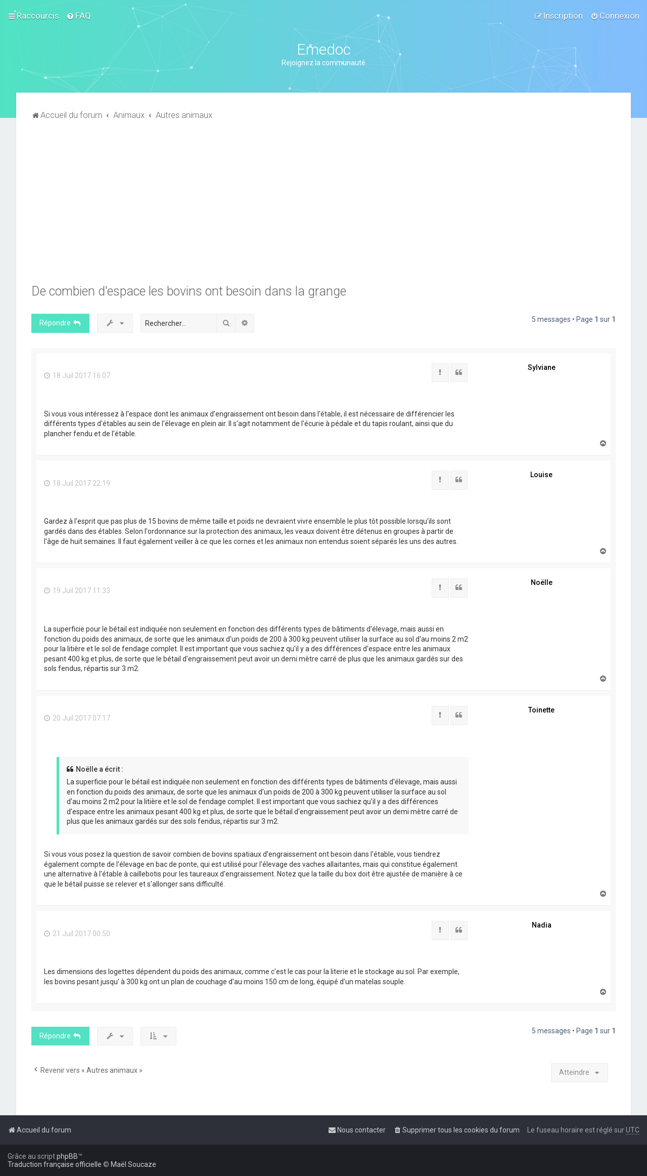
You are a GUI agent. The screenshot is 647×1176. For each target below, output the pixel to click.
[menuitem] (78, 16)
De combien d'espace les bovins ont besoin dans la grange (188, 291)
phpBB (67, 1156)
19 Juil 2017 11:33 (77, 590)
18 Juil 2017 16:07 (77, 375)
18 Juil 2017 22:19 (77, 483)
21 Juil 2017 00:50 (77, 934)
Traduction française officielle (55, 1164)
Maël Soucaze (133, 1164)
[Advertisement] (323, 208)
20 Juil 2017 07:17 (77, 718)
